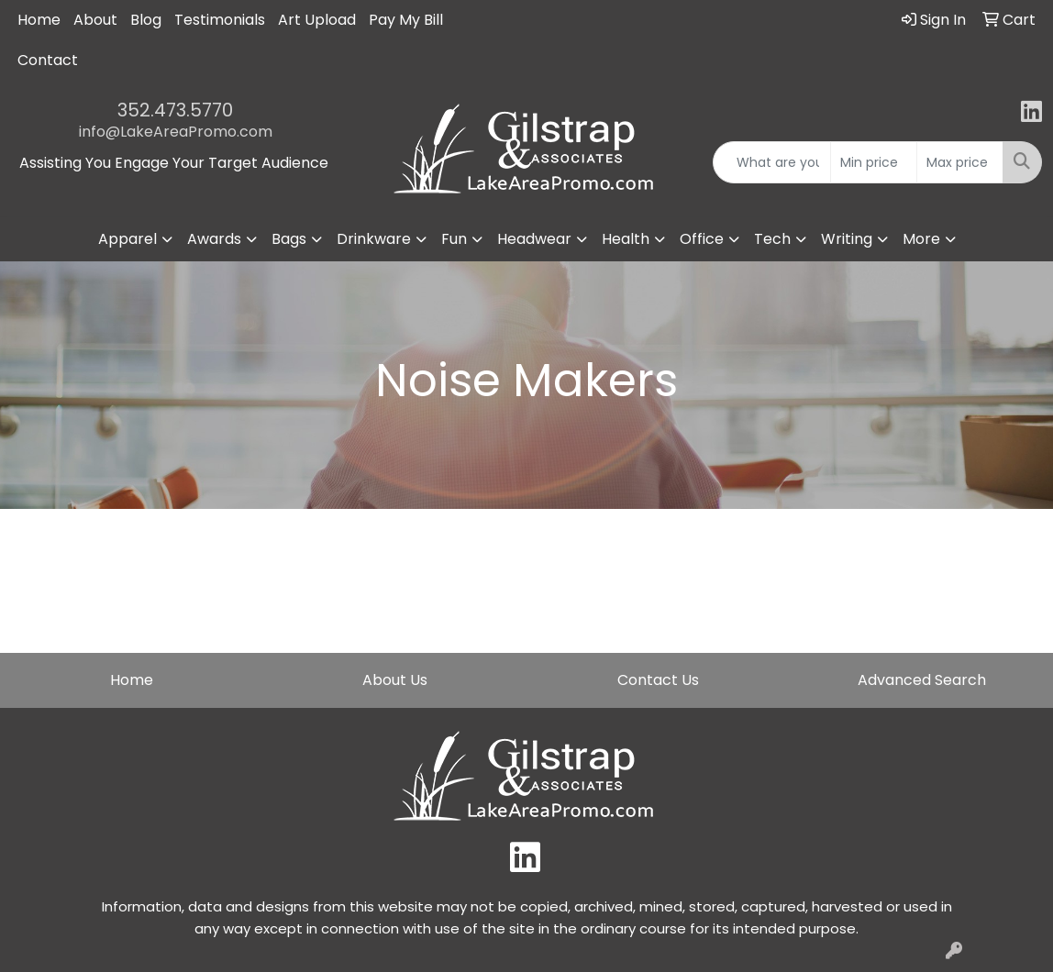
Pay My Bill (406, 19)
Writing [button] (846, 238)
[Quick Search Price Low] (873, 162)
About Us (394, 679)
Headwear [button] (534, 238)
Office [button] (702, 238)
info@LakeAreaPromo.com (175, 131)
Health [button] (625, 238)
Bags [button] (289, 238)
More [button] (921, 238)
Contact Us (658, 679)
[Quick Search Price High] (959, 162)
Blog (145, 19)
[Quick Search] (772, 162)
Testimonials (219, 19)
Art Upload (317, 19)
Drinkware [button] (374, 238)
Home (39, 19)
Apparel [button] (127, 238)
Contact (47, 60)
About (95, 19)
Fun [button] (454, 238)
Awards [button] (214, 238)
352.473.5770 (175, 110)
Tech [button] (772, 238)
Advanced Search (922, 679)
